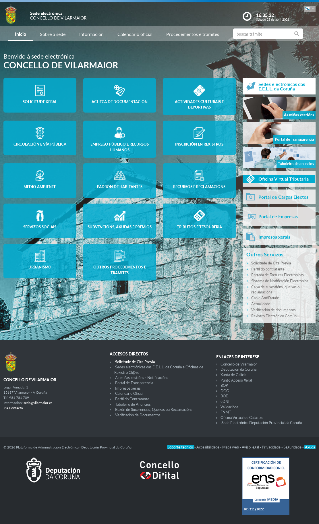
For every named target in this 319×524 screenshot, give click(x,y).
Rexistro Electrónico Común (274, 316)
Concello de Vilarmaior (239, 364)
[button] (310, 9)
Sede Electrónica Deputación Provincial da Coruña (261, 422)
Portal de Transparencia (134, 382)
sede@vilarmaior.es (38, 403)
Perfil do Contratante (132, 399)
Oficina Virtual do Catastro (242, 417)
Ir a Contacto (13, 408)
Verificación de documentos (273, 310)
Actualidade (260, 303)
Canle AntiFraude (265, 297)
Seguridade (292, 447)
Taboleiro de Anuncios (133, 404)
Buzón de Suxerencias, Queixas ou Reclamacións (153, 409)
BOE (224, 396)
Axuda (310, 447)
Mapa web (231, 447)
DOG (225, 390)
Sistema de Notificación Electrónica (279, 281)
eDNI (225, 401)
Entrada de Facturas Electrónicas (277, 274)
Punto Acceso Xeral (236, 380)
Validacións (229, 407)
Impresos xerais (128, 388)
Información (91, 34)
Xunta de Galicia (233, 374)
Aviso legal (251, 447)
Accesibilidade (208, 447)
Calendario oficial (134, 34)
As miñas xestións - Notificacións (141, 377)
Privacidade (271, 447)
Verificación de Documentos (138, 415)
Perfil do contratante (268, 269)
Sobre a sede (52, 34)
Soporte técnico (180, 447)
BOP (224, 385)
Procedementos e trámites (192, 34)
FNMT (226, 412)
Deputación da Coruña (238, 369)
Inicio (20, 34)
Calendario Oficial (129, 393)
